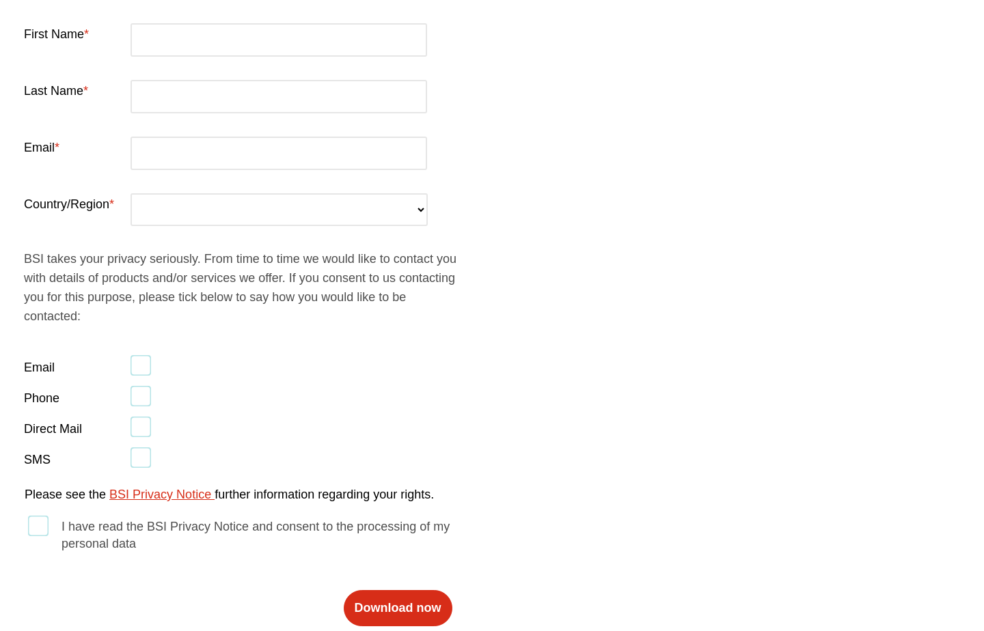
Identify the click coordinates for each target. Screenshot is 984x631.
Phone (41, 398)
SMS (37, 459)
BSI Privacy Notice (162, 494)
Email (39, 147)
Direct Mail (53, 429)
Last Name (53, 91)
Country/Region (66, 204)
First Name (54, 34)
